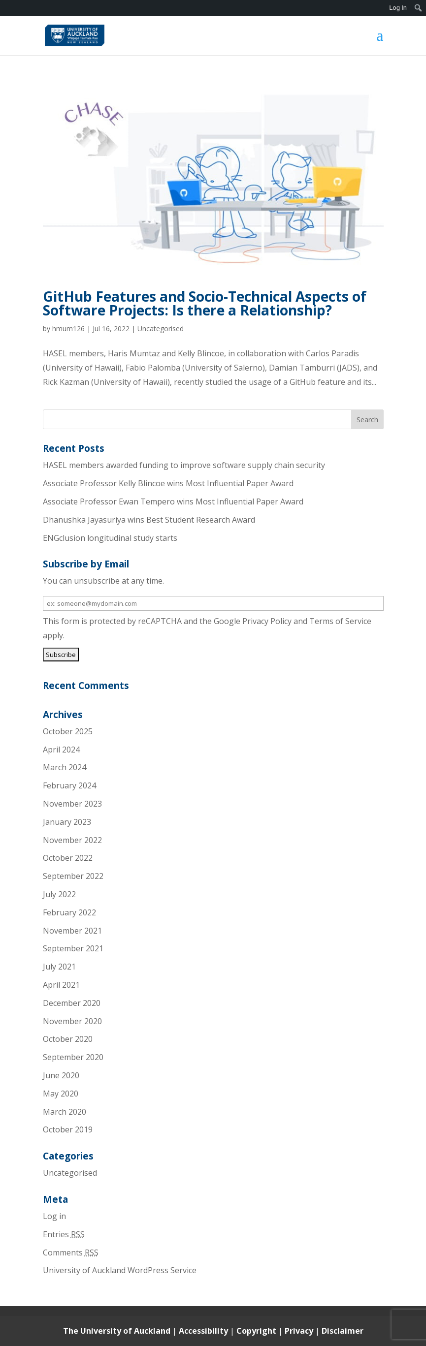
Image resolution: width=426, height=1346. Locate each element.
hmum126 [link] (68, 328)
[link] (74, 35)
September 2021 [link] (73, 948)
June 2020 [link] (61, 1075)
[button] (379, 41)
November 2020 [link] (72, 1021)
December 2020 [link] (71, 1003)
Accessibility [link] (204, 1330)
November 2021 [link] (72, 930)
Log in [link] (54, 1216)
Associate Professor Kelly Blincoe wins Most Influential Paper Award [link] (168, 483)
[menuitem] (418, 8)
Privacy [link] (300, 1330)
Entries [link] (64, 1234)
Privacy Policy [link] (267, 621)
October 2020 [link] (68, 1038)
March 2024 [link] (64, 767)
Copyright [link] (257, 1330)
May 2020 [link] (60, 1093)
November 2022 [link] (72, 840)
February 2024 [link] (69, 785)
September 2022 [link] (73, 876)
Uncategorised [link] (160, 328)
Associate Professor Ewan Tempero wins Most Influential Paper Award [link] (173, 501)
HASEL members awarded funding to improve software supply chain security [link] (184, 465)
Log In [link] (398, 7)
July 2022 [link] (59, 894)
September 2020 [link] (73, 1057)
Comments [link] (70, 1252)
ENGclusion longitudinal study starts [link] (110, 537)
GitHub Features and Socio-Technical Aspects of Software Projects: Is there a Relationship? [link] (204, 303)
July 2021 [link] (59, 966)
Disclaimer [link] (342, 1330)
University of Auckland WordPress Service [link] (120, 1270)
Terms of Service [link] (340, 621)
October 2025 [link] (68, 731)
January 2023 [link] (67, 821)
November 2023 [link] (72, 803)
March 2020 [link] (64, 1111)
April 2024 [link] (61, 749)
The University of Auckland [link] (116, 1330)
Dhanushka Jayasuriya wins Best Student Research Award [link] (149, 519)
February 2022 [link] (69, 912)
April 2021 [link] (61, 984)
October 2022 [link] (68, 857)
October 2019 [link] (68, 1129)
